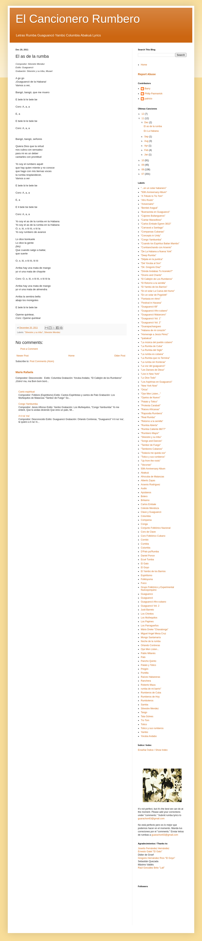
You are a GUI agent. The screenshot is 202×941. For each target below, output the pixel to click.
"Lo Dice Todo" (148, 377)
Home (71, 355)
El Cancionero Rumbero (78, 18)
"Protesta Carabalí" (151, 405)
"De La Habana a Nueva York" (156, 251)
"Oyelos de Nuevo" (150, 397)
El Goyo (145, 567)
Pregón (144, 669)
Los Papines (147, 621)
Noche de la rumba (150, 641)
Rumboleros (147, 700)
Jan (146, 154)
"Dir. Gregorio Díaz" (151, 267)
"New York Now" (149, 385)
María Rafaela (24, 372)
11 (143, 118)
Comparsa (146, 520)
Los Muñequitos (149, 617)
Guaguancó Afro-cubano (153, 601)
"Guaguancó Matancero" (153, 314)
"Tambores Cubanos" (152, 449)
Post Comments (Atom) (42, 361)
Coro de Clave (148, 531)
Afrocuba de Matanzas (152, 476)
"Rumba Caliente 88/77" (153, 429)
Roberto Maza (148, 685)
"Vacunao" (146, 464)
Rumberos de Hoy (150, 696)
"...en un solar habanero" (153, 188)
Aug (146, 141)
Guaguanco (147, 594)
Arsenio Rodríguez (150, 484)
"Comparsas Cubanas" (152, 231)
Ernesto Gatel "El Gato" (150, 851)
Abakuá (145, 472)
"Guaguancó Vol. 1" (151, 318)
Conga (144, 524)
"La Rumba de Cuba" (152, 346)
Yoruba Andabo (149, 736)
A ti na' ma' (24, 416)
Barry (147, 88)
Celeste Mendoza (150, 508)
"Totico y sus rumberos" (153, 456)
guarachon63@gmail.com (151, 818)
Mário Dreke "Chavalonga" (154, 629)
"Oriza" (144, 389)
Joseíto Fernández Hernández (153, 848)
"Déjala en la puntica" (152, 259)
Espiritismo (146, 575)
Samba (144, 704)
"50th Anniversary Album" (154, 192)
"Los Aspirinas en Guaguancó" (156, 382)
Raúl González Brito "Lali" (151, 867)
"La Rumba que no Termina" (155, 358)
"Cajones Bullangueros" (153, 215)
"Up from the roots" (150, 460)
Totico (144, 724)
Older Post (119, 355)
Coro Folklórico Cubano (153, 536)
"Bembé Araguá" (149, 208)
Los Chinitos (147, 613)
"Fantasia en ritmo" (150, 298)
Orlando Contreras (150, 645)
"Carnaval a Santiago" (152, 227)
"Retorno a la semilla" (152, 421)
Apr (146, 145)
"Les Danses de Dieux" (153, 369)
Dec (146, 122)
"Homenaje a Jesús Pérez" (155, 334)
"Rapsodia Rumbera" (152, 413)
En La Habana (151, 131)
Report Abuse (147, 74)
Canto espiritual (26, 391)
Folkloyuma (147, 579)
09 (143, 165)
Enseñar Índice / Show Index (153, 750)
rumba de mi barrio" (151, 688)
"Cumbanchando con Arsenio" (156, 247)
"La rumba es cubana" (152, 354)
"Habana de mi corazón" (153, 330)
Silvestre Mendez (52, 332)
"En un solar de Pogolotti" (154, 295)
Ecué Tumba (147, 559)
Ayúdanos (146, 492)
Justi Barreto (147, 609)
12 (143, 114)
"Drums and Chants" (151, 275)
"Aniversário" (147, 204)
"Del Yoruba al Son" (151, 263)
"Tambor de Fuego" (151, 445)
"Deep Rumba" (148, 255)
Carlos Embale (148, 504)
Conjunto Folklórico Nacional (156, 528)
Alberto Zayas (148, 480)
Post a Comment (29, 349)
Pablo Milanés (148, 653)
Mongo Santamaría (151, 637)
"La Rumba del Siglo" (152, 350)
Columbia (146, 516)
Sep (146, 136)
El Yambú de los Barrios (153, 571)
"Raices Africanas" (150, 409)
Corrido (144, 539)
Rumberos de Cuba (151, 692)
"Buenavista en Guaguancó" (155, 212)
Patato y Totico (148, 665)
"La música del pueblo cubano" (157, 342)
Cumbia (145, 543)
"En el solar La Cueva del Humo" (158, 291)
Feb (146, 150)
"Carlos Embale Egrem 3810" (156, 223)
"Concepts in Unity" (151, 235)
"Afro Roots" (147, 200)
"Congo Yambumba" (151, 239)
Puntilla (144, 673)
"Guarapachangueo (151, 326)
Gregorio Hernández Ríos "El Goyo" (156, 858)
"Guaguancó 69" (149, 306)
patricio (148, 98)
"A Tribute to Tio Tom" (152, 196)
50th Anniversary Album (153, 468)
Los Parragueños (149, 625)
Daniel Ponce (148, 555)
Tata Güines (147, 716)
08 (143, 169)
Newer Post (23, 355)
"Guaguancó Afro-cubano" (154, 310)
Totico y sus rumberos (152, 728)
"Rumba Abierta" (149, 425)
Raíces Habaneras (150, 677)
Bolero (144, 496)
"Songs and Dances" (151, 441)
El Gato (145, 563)
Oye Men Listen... (150, 649)
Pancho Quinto (148, 661)
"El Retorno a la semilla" (153, 283)
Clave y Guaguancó (151, 512)
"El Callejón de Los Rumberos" (157, 279)
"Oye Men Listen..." (151, 393)
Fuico (143, 583)
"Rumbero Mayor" (150, 433)
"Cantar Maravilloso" (151, 220)
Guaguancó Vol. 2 (150, 605)
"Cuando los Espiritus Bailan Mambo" (160, 243)
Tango (144, 712)
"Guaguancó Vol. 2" (151, 322)
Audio (144, 488)
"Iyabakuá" (146, 338)
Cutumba (145, 547)
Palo (143, 657)
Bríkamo (145, 500)
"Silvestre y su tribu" (33, 332)
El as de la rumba (153, 126)
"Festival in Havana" (151, 302)
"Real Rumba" (148, 417)
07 (143, 174)
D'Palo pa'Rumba (150, 551)
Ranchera (146, 680)
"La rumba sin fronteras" (153, 362)
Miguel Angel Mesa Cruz (153, 633)
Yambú (144, 732)
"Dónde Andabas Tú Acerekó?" (157, 271)
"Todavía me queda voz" (153, 453)
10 (143, 160)
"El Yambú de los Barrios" (154, 287)
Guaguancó (147, 598)
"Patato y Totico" (149, 401)
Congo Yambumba (28, 404)
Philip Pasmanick (153, 93)
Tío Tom (145, 720)
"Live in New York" (150, 374)
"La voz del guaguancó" (153, 366)
